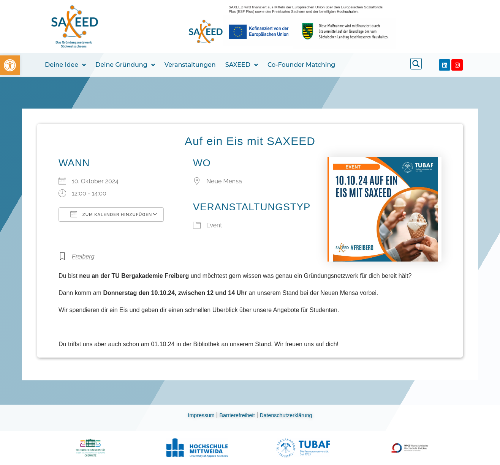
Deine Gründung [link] (125, 65)
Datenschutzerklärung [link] (290, 415)
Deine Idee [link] (65, 65)
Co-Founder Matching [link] (301, 64)
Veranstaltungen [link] (190, 64)
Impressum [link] (196, 415)
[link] (10, 65)
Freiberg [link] (83, 256)
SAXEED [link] (241, 65)
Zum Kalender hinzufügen (111, 214)
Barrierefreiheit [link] (236, 415)
